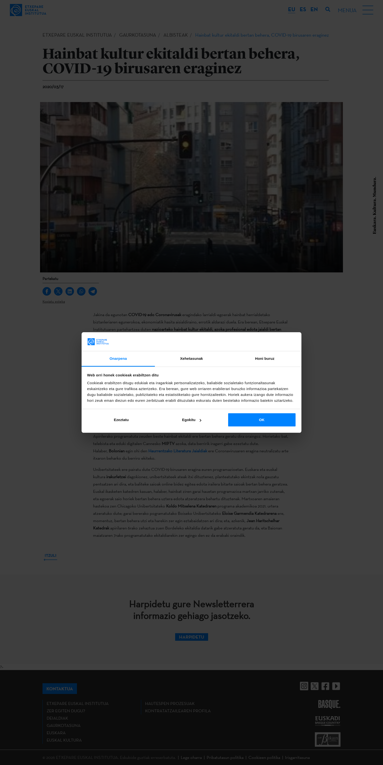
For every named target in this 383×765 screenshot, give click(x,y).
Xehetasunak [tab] (191, 358)
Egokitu (191, 420)
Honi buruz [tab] (264, 358)
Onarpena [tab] (118, 358)
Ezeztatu (121, 420)
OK (262, 420)
